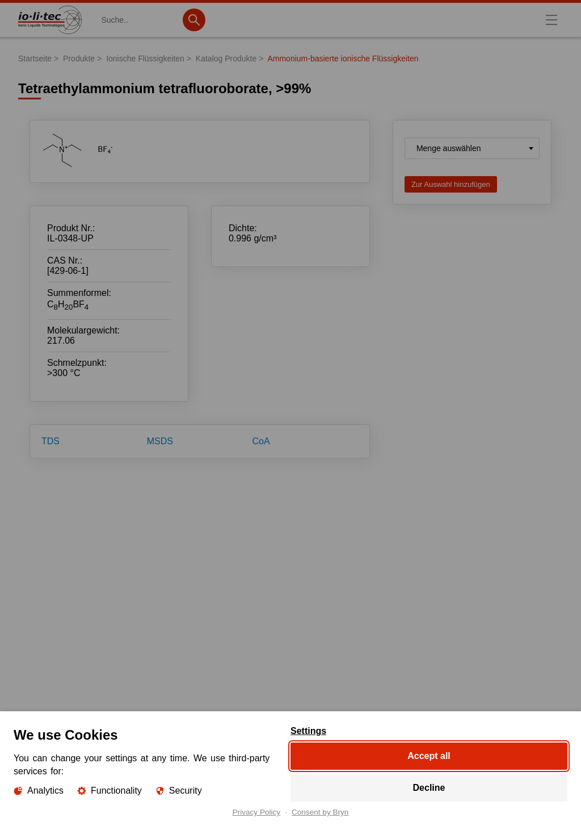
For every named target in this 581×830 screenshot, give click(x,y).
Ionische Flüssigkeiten (145, 58)
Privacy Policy (257, 812)
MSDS (160, 441)
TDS (50, 441)
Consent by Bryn (320, 812)
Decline (429, 788)
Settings (308, 731)
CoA (261, 441)
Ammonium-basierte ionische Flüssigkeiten (342, 58)
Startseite (35, 58)
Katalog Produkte (226, 58)
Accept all (429, 756)
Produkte (79, 58)
